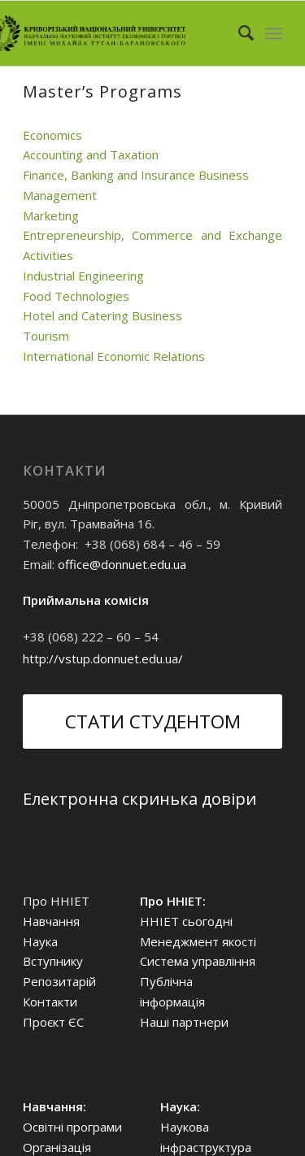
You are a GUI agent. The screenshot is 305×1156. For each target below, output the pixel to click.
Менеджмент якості (198, 941)
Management (60, 195)
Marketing (51, 215)
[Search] (238, 33)
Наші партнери (184, 1022)
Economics (52, 135)
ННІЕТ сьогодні (186, 921)
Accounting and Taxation (91, 154)
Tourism (46, 336)
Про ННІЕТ (56, 901)
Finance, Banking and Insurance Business (136, 175)
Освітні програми (72, 1127)
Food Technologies (76, 296)
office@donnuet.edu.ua (122, 564)
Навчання (51, 921)
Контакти (50, 1001)
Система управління (197, 961)
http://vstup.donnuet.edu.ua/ (103, 658)
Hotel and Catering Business (102, 315)
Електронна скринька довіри (139, 799)
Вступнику (53, 961)
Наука (40, 941)
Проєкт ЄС (53, 1022)
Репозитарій (59, 981)
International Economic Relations (114, 356)
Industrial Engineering (83, 275)
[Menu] (273, 33)
